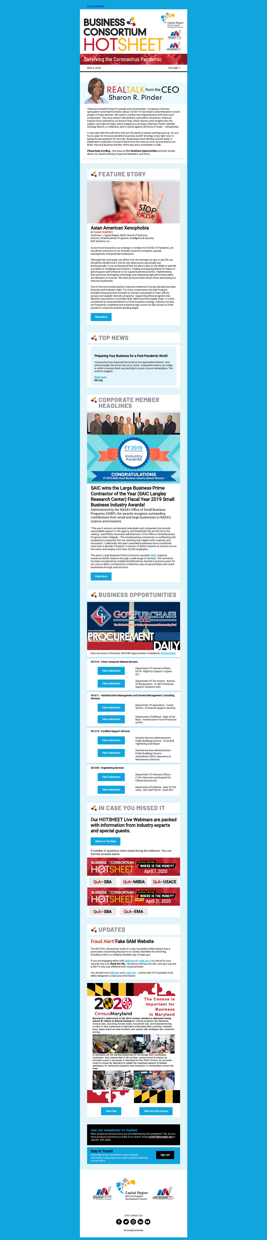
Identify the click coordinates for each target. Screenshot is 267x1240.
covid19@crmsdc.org (160, 1136)
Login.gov (143, 960)
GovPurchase (167, 653)
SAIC (153, 555)
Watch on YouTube (105, 841)
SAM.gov (130, 960)
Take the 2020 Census (156, 1111)
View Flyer (111, 1111)
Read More (101, 317)
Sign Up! (165, 1154)
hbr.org (98, 380)
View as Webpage (95, 6)
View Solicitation (111, 670)
